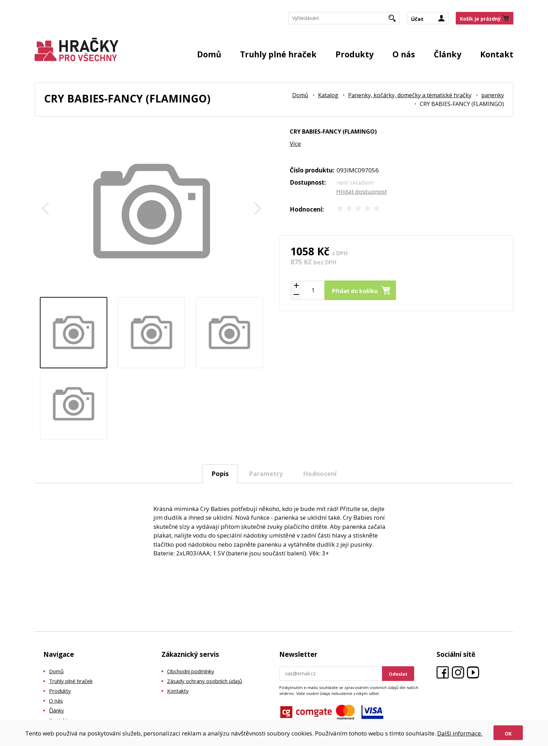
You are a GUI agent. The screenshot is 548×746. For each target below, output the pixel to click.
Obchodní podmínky (190, 671)
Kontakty (178, 690)
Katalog (328, 95)
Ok (508, 733)
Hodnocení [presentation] (320, 473)
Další (258, 208)
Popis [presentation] (220, 473)
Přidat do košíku (355, 291)
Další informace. (459, 733)
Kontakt (496, 54)
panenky (492, 95)
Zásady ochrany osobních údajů (204, 680)
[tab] (220, 473)
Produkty (355, 54)
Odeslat (398, 674)
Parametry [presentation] (266, 473)
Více (295, 144)
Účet (417, 18)
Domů (209, 54)
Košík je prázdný (480, 18)
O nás (403, 54)
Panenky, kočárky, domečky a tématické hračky (409, 95)
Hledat (394, 20)
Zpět (46, 208)
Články (447, 54)
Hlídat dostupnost (361, 191)
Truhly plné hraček (278, 54)
